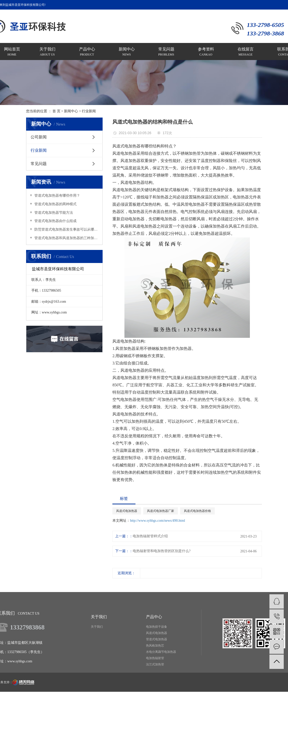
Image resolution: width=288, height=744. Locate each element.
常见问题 (39, 164)
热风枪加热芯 (155, 645)
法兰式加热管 (155, 664)
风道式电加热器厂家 (160, 511)
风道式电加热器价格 (197, 511)
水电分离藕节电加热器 (161, 652)
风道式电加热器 (126, 511)
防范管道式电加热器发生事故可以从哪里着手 (66, 229)
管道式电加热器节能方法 (53, 213)
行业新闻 (89, 111)
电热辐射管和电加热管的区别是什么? (161, 551)
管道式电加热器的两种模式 (55, 204)
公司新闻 (39, 137)
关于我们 (97, 626)
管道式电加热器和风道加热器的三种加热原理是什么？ (66, 238)
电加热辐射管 (155, 658)
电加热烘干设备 (156, 626)
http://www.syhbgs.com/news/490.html (157, 520)
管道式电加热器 (156, 639)
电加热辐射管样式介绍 (150, 536)
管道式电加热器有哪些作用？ (56, 195)
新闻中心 (71, 111)
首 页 (56, 111)
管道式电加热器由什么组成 (55, 221)
